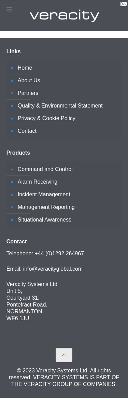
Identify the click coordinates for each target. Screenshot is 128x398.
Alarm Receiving (37, 182)
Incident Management (44, 194)
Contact (27, 131)
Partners (28, 93)
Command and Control (45, 169)
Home (25, 68)
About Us (29, 80)
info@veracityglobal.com (53, 269)
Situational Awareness (44, 220)
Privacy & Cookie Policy (46, 118)
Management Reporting (46, 207)
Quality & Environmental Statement (60, 106)
